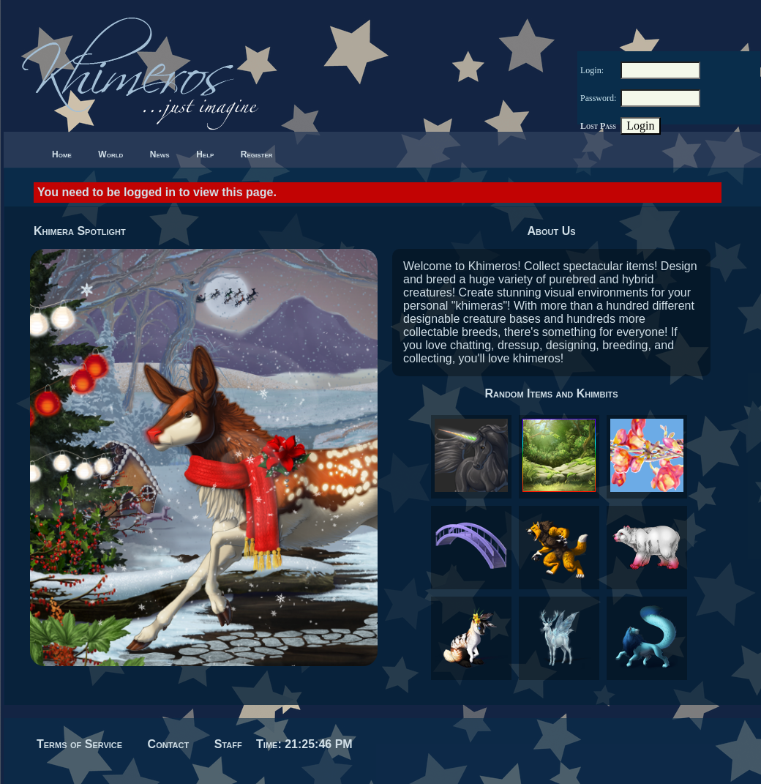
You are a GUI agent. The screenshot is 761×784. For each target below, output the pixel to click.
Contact (169, 744)
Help (205, 154)
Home (62, 154)
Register (257, 154)
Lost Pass (598, 126)
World (110, 154)
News (160, 154)
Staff (228, 744)
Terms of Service (79, 744)
